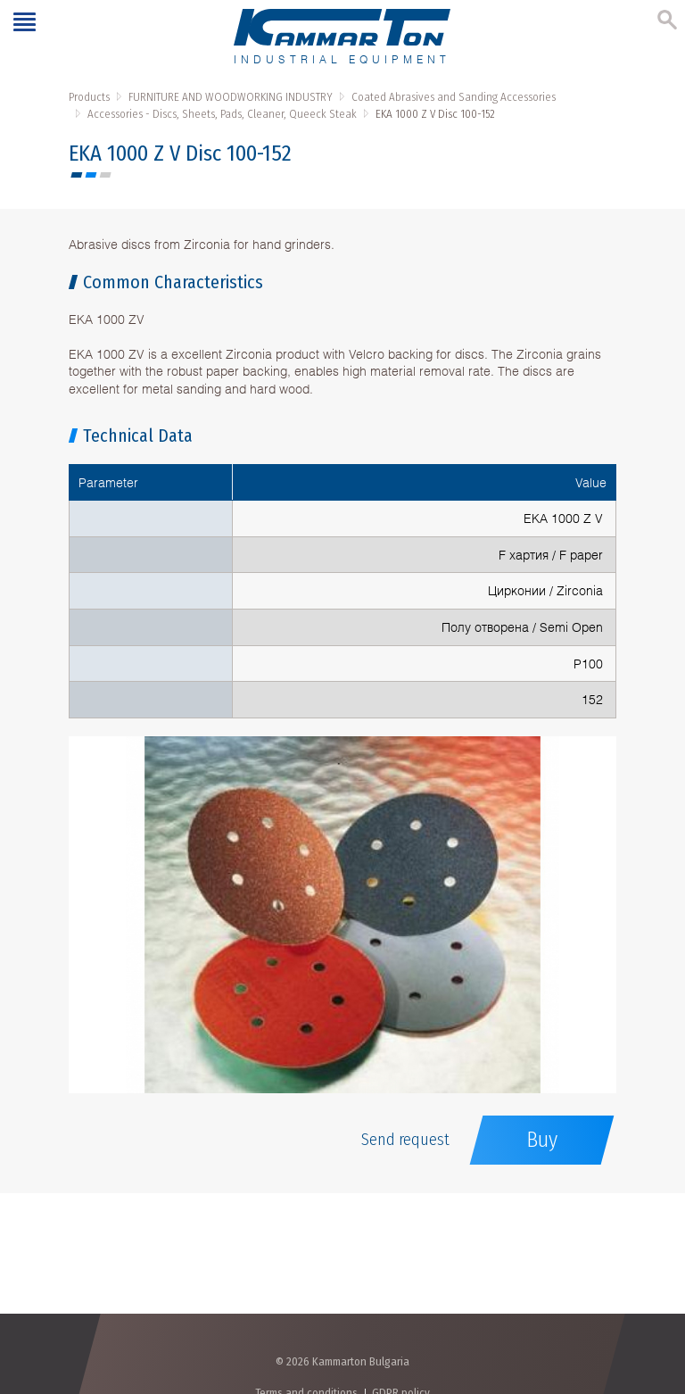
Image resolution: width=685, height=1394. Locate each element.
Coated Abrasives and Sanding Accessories (453, 97)
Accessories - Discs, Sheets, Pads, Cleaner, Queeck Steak (222, 113)
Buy (541, 1139)
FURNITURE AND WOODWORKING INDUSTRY (230, 97)
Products (89, 97)
